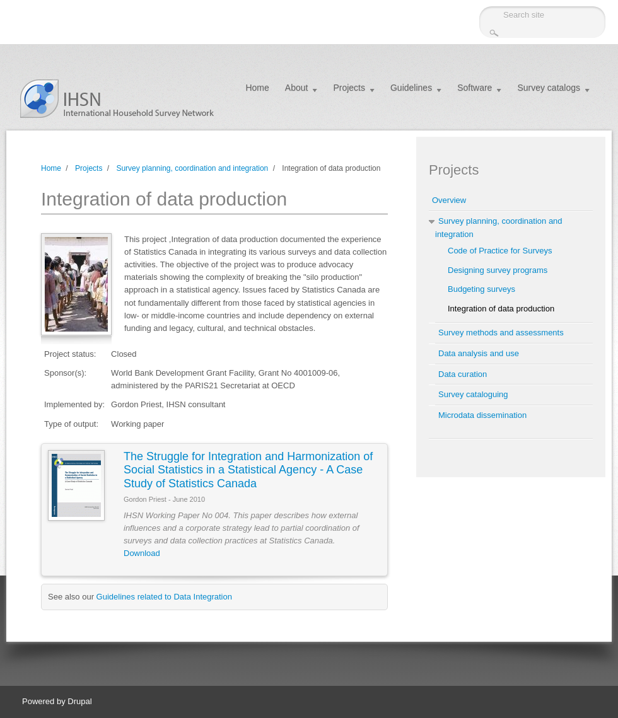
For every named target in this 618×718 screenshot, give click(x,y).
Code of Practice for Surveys (500, 250)
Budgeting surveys (481, 289)
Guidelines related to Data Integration (164, 596)
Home (257, 88)
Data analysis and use (478, 353)
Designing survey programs (497, 270)
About (296, 88)
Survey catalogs (548, 88)
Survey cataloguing (473, 394)
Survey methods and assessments (501, 332)
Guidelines (411, 88)
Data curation (462, 374)
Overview (449, 200)
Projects (349, 88)
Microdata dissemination (482, 415)
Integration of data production (501, 308)
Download (142, 553)
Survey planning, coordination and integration (192, 168)
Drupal (79, 701)
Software (474, 88)
